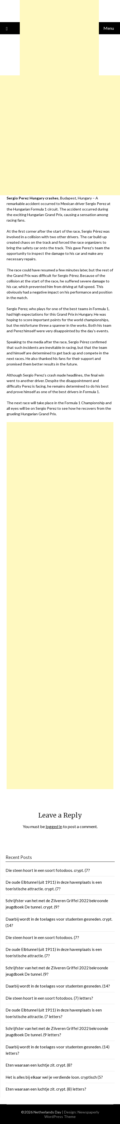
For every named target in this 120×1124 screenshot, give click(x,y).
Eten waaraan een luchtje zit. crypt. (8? (39, 1065)
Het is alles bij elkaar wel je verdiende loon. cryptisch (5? (54, 1077)
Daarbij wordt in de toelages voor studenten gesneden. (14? (58, 986)
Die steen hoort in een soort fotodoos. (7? (42, 937)
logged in (54, 826)
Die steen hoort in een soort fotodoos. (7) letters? (49, 998)
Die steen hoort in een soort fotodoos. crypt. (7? (48, 870)
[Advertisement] (60, 605)
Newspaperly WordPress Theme (71, 1114)
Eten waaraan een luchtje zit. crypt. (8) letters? (46, 1089)
